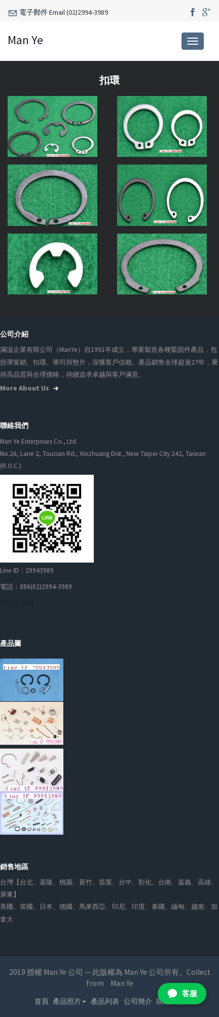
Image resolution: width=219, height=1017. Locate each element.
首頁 (41, 1001)
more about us (30, 387)
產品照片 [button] (69, 1001)
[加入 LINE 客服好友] (182, 993)
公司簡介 (138, 1001)
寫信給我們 (16, 603)
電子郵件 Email (42, 12)
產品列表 (105, 1001)
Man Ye (25, 40)
